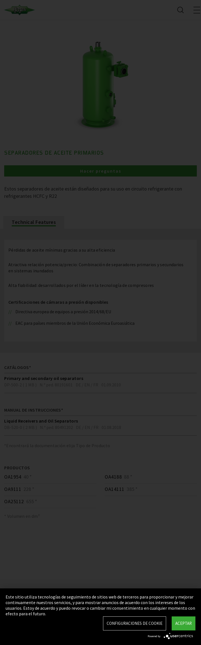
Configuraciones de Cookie (134, 623)
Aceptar (183, 623)
